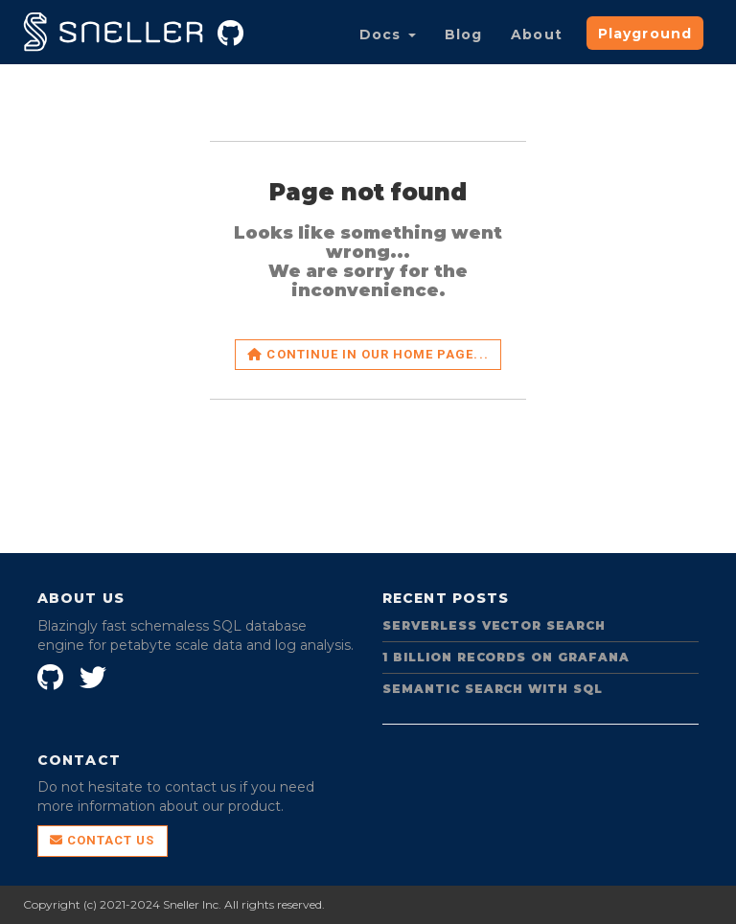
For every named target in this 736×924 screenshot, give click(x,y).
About (537, 34)
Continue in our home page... (367, 354)
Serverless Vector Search (494, 625)
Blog (463, 34)
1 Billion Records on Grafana (506, 657)
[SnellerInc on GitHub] (52, 673)
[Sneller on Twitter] (95, 673)
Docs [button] (387, 34)
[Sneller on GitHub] (233, 29)
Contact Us (102, 840)
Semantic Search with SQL (492, 688)
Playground (645, 33)
